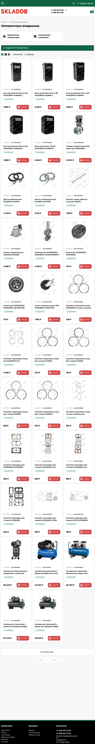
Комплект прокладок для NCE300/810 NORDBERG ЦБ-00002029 (14, 467)
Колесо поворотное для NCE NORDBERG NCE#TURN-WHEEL (47, 308)
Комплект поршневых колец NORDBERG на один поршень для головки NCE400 (78, 308)
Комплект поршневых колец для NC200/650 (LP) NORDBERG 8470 (15, 361)
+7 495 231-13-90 (57, 10)
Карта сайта (5, 730)
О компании (5, 735)
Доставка (4, 742)
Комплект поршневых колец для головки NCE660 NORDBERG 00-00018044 (15, 414)
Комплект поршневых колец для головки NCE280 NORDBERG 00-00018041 (47, 361)
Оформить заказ (34, 735)
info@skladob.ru (61, 740)
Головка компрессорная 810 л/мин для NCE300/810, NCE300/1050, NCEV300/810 (78, 148)
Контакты (4, 739)
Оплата (3, 732)
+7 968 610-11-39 (57, 12)
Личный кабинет (34, 732)
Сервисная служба (8, 737)
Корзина (32, 730)
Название (29, 54)
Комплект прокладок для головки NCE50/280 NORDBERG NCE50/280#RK (14, 520)
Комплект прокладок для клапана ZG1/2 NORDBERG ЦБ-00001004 (77, 520)
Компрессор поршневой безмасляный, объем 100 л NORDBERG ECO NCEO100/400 (78, 573)
